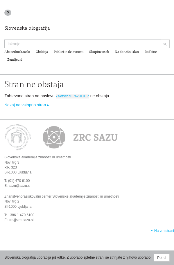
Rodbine (151, 52)
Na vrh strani (164, 230)
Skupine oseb (99, 52)
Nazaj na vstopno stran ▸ (26, 104)
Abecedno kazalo (17, 52)
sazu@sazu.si (20, 185)
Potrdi (161, 258)
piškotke (58, 257)
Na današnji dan (127, 52)
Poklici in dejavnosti (68, 52)
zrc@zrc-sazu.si (21, 220)
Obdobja (42, 52)
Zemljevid (14, 60)
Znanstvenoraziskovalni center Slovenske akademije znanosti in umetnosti (61, 196)
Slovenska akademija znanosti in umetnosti (37, 157)
